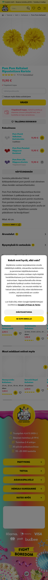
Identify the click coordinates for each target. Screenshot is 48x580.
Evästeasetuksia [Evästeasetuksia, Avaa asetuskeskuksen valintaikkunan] (24, 312)
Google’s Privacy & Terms (29, 304)
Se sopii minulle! (24, 319)
